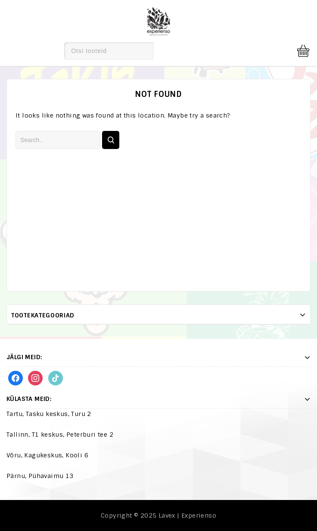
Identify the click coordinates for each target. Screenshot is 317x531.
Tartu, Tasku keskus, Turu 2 (48, 414)
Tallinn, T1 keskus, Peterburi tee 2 (59, 434)
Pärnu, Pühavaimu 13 (40, 476)
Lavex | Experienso (187, 515)
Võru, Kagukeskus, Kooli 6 (47, 455)
